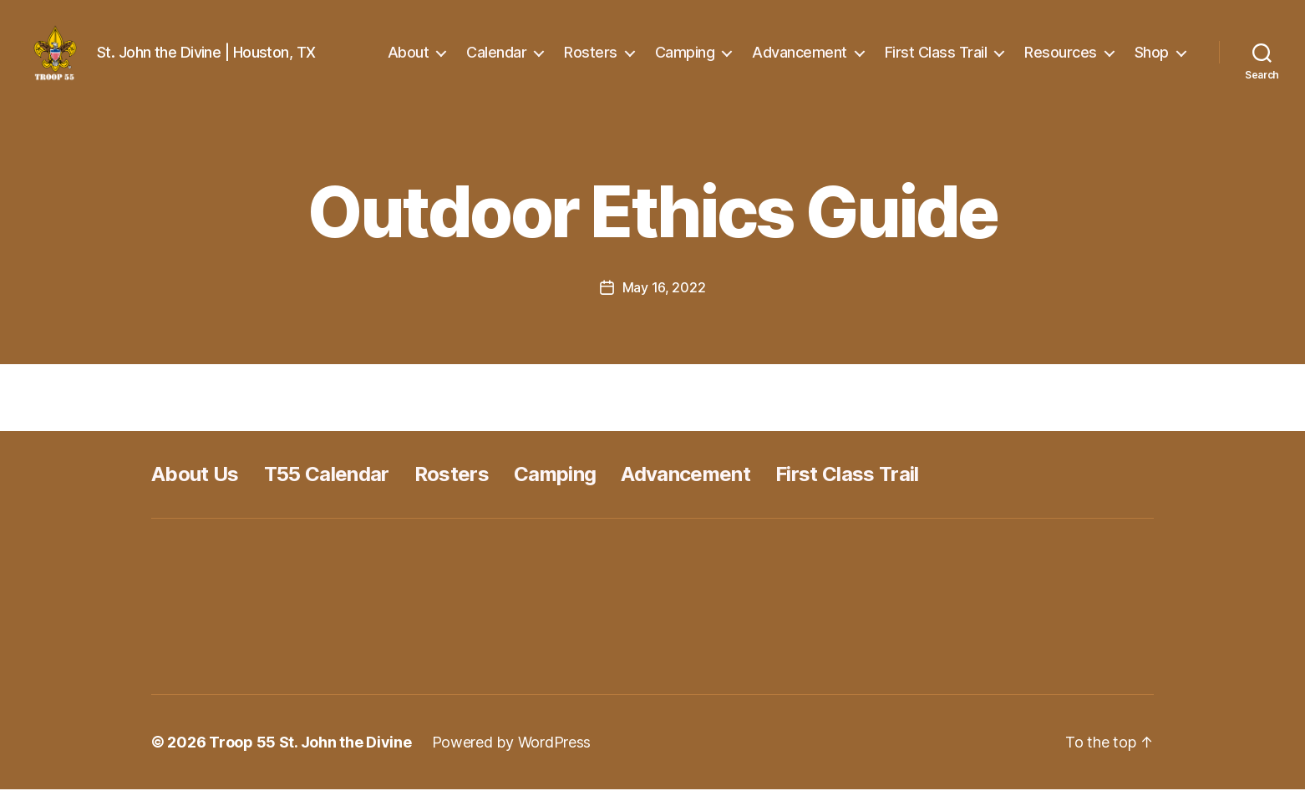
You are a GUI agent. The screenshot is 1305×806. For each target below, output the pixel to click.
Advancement (799, 60)
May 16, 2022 (664, 304)
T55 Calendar (326, 491)
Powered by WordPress (512, 759)
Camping (685, 60)
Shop (1152, 60)
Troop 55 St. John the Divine (310, 759)
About (408, 60)
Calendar (496, 60)
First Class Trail (936, 60)
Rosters (590, 60)
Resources (1060, 60)
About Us (195, 491)
